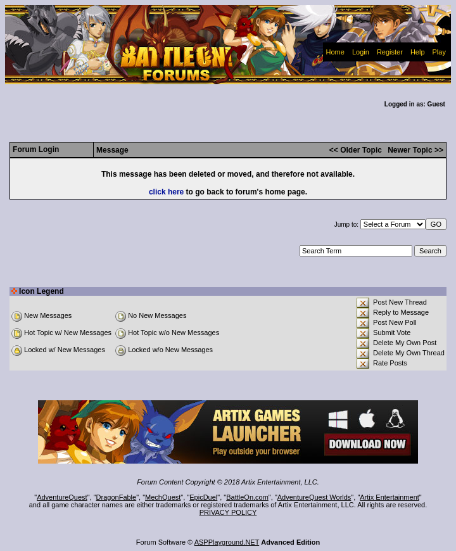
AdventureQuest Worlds (314, 497)
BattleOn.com (247, 497)
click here (166, 191)
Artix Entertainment (389, 497)
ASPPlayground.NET (227, 542)
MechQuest (162, 497)
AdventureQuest (62, 497)
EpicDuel (203, 497)
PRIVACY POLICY (228, 512)
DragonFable (116, 497)
